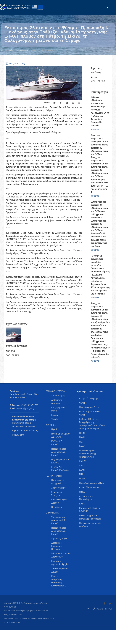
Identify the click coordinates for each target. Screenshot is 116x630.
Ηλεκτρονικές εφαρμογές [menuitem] (58, 482)
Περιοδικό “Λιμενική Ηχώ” (92, 483)
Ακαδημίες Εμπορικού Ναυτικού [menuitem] (56, 546)
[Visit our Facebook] (104, 603)
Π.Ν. (81, 474)
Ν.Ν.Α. (82, 492)
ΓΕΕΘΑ (82, 478)
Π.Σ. (81, 442)
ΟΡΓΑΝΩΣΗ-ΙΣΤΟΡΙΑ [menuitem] (55, 391)
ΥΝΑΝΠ (82, 403)
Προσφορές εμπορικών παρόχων (90, 525)
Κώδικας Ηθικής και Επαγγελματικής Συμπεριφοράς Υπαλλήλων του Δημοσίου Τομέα (92, 424)
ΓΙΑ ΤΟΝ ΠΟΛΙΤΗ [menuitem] (54, 476)
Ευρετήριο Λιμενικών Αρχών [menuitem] (59, 562)
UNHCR (82, 461)
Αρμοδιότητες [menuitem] (58, 395)
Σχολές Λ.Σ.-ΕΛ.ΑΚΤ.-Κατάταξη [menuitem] (60, 468)
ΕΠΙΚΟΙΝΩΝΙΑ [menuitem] (52, 513)
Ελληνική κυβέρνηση (89, 398)
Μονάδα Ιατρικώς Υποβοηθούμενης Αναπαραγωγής (87, 453)
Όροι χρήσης (18, 435)
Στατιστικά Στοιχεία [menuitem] (56, 493)
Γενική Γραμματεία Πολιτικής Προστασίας (90, 517)
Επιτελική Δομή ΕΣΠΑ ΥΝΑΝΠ (89, 413)
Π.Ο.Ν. (82, 437)
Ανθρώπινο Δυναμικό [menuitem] (56, 401)
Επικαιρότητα (22, 50)
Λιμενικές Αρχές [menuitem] (59, 538)
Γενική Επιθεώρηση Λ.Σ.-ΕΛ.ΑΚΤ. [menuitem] (60, 435)
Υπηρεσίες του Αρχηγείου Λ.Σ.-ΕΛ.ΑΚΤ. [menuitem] (58, 520)
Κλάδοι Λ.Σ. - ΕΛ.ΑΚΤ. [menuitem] (57, 443)
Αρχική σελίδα (7, 50)
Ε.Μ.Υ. (82, 503)
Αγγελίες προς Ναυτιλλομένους (87, 498)
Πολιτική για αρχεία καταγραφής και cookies (23, 424)
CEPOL (82, 465)
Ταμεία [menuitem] (54, 419)
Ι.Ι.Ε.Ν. (82, 433)
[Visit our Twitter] (110, 603)
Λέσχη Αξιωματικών (89, 487)
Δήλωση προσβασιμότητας (25, 430)
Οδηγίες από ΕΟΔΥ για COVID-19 (89, 509)
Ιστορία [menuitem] (54, 415)
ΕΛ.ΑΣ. (82, 446)
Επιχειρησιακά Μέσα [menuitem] (58, 409)
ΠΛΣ (94, 77)
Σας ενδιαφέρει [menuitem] (58, 488)
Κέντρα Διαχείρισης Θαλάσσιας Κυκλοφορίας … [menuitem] (58, 581)
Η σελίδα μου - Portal (89, 407)
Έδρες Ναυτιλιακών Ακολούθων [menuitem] (61, 555)
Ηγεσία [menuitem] (54, 429)
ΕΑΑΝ (82, 470)
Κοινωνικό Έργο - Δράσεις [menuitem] (59, 501)
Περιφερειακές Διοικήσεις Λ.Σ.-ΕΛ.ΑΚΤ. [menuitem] (59, 452)
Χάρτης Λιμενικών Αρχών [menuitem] (60, 570)
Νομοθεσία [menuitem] (56, 507)
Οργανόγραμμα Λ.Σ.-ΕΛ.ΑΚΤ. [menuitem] (60, 461)
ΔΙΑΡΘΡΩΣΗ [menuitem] (51, 425)
